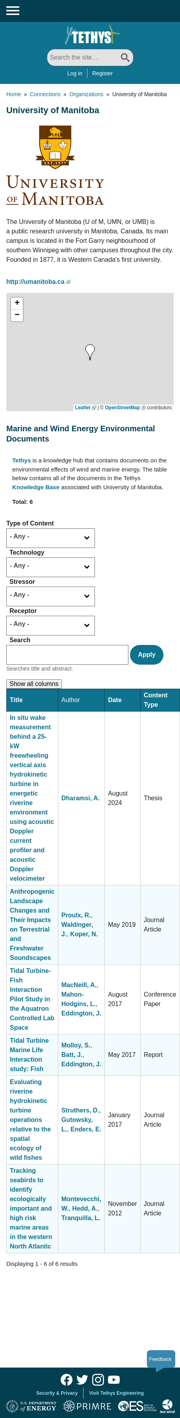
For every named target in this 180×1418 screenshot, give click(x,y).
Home (13, 94)
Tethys (21, 460)
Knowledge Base (35, 487)
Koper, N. (84, 934)
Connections (45, 94)
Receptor (23, 610)
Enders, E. (86, 1129)
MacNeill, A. (78, 985)
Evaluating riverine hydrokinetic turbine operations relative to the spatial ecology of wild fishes (30, 1120)
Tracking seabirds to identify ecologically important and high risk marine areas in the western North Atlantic (31, 1208)
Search (19, 640)
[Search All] (90, 57)
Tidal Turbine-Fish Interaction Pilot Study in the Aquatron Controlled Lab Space (32, 999)
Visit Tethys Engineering (116, 1393)
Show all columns (34, 683)
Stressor (22, 581)
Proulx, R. (76, 915)
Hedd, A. (84, 1208)
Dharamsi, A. (80, 798)
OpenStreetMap (122, 407)
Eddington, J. (81, 1013)
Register (102, 73)
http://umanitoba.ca (35, 281)
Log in (74, 73)
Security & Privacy (57, 1393)
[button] (79, 352)
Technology (27, 552)
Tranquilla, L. (80, 1218)
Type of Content (30, 523)
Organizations (86, 94)
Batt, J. (71, 1054)
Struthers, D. (80, 1110)
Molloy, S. (75, 1045)
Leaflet (83, 407)
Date (115, 700)
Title (16, 700)
